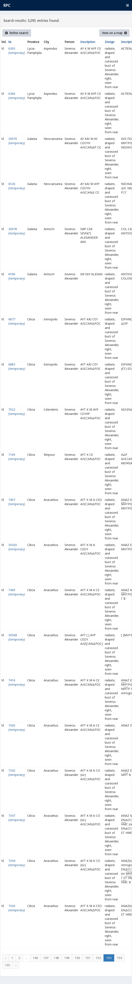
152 (98, 958)
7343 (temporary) (16, 908)
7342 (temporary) (16, 772)
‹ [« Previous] (5, 958)
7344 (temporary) (16, 863)
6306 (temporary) (16, 96)
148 (56, 958)
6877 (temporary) (16, 321)
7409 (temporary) (16, 592)
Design (109, 42)
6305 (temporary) (16, 50)
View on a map (114, 33)
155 (7, 965)
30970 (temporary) (16, 141)
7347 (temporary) (16, 818)
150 (77, 958)
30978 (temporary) (16, 231)
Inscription (87, 42)
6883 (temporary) (16, 366)
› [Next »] (15, 965)
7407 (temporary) (16, 502)
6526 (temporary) (16, 186)
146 (35, 958)
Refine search (16, 33)
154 (119, 958)
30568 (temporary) (16, 637)
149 (66, 958)
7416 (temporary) (16, 682)
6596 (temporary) (16, 276)
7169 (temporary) (16, 457)
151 (87, 958)
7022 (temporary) (16, 411)
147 (45, 958)
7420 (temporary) (16, 727)
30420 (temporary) (16, 547)
